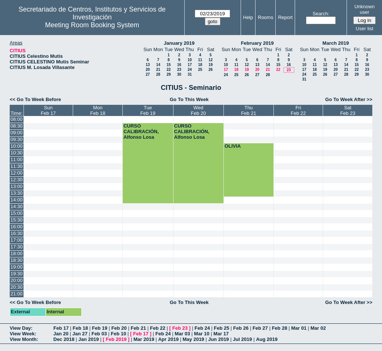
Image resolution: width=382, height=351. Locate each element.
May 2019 (193, 339)
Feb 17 (61, 328)
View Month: (24, 339)
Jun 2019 (218, 339)
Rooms (265, 17)
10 (190, 60)
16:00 (16, 226)
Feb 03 (99, 333)
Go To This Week (189, 99)
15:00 (16, 213)
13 (147, 65)
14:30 (16, 206)
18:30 (16, 260)
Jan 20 (60, 333)
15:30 (16, 220)
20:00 (16, 280)
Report (285, 17)
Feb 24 (202, 328)
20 (147, 70)
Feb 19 (99, 328)
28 (158, 74)
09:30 (16, 139)
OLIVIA (233, 146)
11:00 (16, 159)
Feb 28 (279, 328)
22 (168, 70)
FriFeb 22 (298, 110)
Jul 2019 (242, 339)
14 (158, 65)
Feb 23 (180, 328)
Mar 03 (182, 333)
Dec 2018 (63, 339)
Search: (321, 13)
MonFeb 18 (97, 110)
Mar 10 (201, 333)
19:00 (16, 267)
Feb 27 (260, 328)
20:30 (16, 287)
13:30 (16, 193)
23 (179, 70)
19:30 (16, 273)
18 (200, 65)
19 (211, 65)
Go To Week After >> (348, 99)
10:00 (16, 146)
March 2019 (335, 43)
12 (211, 60)
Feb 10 (118, 333)
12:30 (16, 179)
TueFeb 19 (147, 110)
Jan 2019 (88, 339)
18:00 (16, 253)
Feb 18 (80, 328)
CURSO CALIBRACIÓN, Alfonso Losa (141, 131)
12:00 (16, 173)
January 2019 (179, 43)
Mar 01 (298, 328)
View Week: (23, 333)
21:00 (16, 294)
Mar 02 (318, 328)
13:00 (16, 186)
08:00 (16, 119)
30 (179, 74)
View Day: (21, 328)
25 (200, 70)
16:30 (16, 233)
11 (200, 60)
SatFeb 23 (347, 110)
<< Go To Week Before (35, 99)
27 (147, 74)
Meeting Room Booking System (92, 25)
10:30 (16, 153)
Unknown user (364, 9)
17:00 (16, 240)
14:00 (16, 200)
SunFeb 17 (48, 110)
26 (211, 70)
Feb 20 (118, 328)
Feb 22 (157, 328)
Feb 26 (240, 328)
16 (179, 65)
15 (168, 65)
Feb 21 (138, 328)
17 (190, 65)
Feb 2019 (116, 339)
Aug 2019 (267, 339)
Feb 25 (221, 328)
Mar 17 (221, 333)
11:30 (16, 166)
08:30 (16, 126)
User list (364, 28)
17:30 (16, 247)
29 (168, 74)
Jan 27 (79, 333)
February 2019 (257, 43)
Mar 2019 (144, 339)
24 (190, 70)
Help (248, 17)
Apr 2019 (168, 339)
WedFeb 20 (198, 110)
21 (158, 70)
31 (190, 74)
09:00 (16, 132)
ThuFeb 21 (248, 110)
